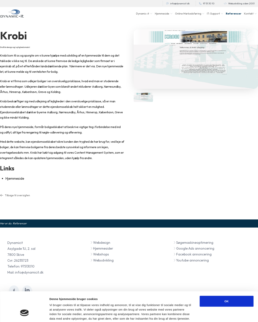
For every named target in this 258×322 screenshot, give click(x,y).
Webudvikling (102, 260)
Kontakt (248, 13)
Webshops (99, 254)
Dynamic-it (142, 13)
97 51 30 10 (208, 3)
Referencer (233, 13)
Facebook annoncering (192, 254)
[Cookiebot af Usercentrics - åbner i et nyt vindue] (24, 314)
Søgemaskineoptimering (193, 242)
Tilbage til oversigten (15, 195)
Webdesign (100, 242)
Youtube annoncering (191, 260)
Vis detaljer (196, 314)
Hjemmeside (14, 178)
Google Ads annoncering (193, 248)
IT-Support (213, 13)
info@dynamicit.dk (180, 3)
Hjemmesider (101, 248)
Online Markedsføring (188, 13)
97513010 (27, 266)
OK (226, 277)
